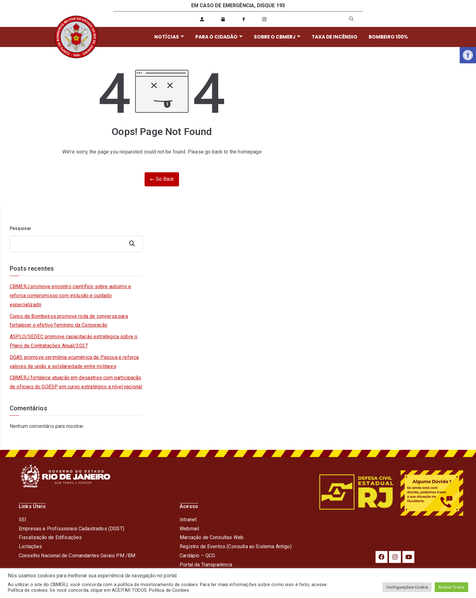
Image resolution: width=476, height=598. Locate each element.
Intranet (188, 520)
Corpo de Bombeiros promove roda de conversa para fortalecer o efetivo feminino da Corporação (69, 320)
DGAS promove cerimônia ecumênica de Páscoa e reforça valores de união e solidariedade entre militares (74, 361)
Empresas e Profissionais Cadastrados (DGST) (71, 529)
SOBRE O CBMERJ (276, 37)
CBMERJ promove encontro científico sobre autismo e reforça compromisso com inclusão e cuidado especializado (70, 295)
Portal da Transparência (206, 565)
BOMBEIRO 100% (386, 37)
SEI (22, 520)
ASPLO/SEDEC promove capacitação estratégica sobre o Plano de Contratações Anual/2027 (73, 341)
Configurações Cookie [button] (407, 587)
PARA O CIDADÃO (218, 37)
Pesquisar (20, 228)
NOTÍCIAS (169, 37)
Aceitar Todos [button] (451, 587)
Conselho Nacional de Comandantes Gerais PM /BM (77, 556)
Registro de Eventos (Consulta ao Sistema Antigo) (236, 546)
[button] (468, 55)
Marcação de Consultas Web (211, 537)
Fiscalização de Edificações (50, 537)
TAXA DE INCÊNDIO (333, 37)
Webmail (189, 529)
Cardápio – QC (196, 556)
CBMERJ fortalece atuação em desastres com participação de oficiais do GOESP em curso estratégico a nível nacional (76, 382)
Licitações (30, 546)
